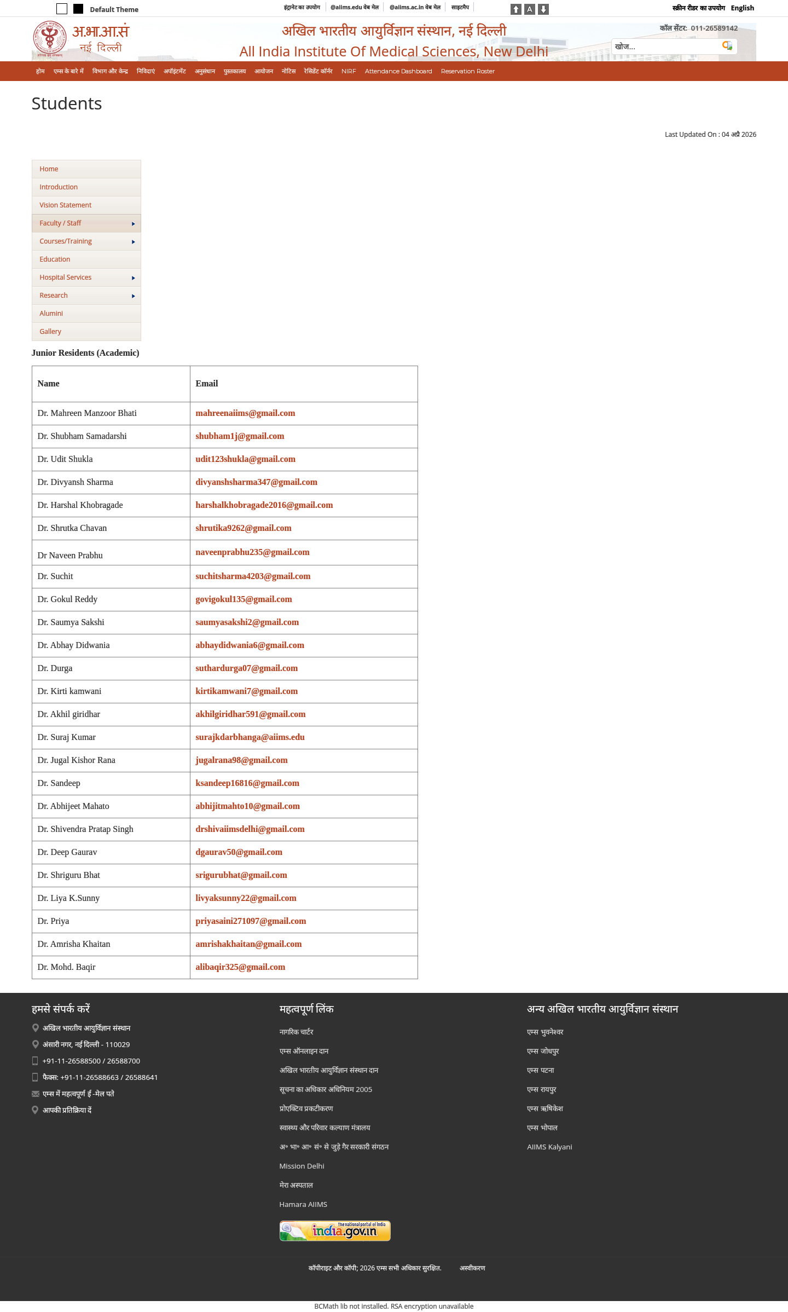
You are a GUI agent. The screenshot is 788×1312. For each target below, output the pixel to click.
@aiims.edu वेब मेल (355, 7)
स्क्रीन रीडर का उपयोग (699, 8)
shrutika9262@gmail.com (244, 528)
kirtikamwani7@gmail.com (247, 691)
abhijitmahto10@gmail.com (248, 806)
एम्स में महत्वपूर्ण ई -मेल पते (78, 1094)
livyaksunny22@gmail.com (246, 898)
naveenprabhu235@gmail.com (253, 552)
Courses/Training (87, 241)
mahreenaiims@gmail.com (246, 413)
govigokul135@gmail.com (244, 599)
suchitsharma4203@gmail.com (253, 576)
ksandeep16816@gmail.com (248, 783)
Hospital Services (87, 277)
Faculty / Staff (87, 223)
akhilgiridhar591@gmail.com (251, 714)
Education (55, 259)
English (743, 8)
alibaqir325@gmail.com (241, 967)
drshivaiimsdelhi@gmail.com (250, 829)
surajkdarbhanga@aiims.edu (250, 737)
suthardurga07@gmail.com (247, 668)
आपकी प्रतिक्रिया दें (67, 1110)
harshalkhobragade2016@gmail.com (264, 505)
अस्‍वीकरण (472, 1268)
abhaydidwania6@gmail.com (250, 645)
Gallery (50, 331)
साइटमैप (460, 7)
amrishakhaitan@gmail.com (249, 944)
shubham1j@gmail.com (240, 436)
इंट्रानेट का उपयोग (303, 7)
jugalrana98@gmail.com (242, 760)
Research (87, 295)
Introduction (59, 187)
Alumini (51, 313)
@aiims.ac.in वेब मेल (415, 7)
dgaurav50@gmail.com (239, 852)
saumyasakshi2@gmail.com (247, 622)
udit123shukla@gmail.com (246, 459)
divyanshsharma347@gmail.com (256, 482)
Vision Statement (66, 205)
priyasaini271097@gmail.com (251, 921)
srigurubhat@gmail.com (241, 875)
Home (49, 169)
